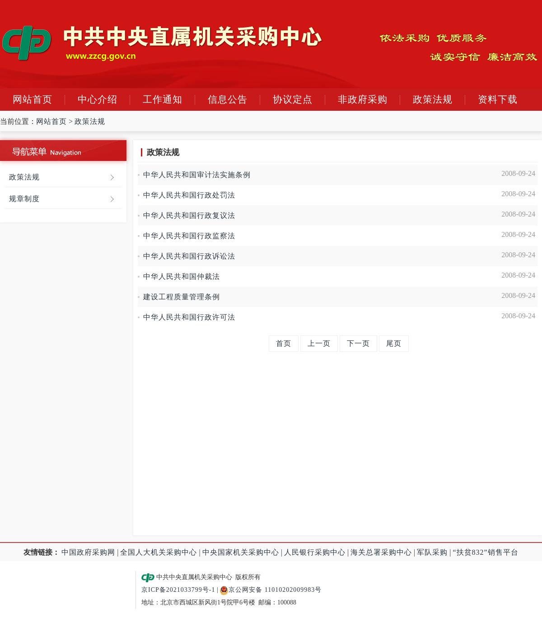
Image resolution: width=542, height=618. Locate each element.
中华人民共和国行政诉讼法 (189, 256)
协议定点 (293, 99)
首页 (283, 343)
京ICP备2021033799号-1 (178, 589)
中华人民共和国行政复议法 (189, 215)
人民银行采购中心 (315, 552)
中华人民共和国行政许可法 (189, 317)
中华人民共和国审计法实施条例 (202, 175)
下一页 (358, 343)
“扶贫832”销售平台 (486, 552)
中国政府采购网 (88, 552)
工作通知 (162, 99)
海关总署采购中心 (381, 552)
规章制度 (24, 199)
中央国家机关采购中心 (240, 552)
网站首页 (32, 99)
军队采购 (432, 552)
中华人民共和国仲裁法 (181, 276)
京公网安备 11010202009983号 (271, 589)
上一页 (319, 343)
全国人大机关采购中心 (158, 552)
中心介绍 (97, 99)
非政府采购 (363, 99)
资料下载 (498, 99)
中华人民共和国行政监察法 (189, 236)
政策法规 (433, 99)
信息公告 (228, 99)
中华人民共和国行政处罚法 (189, 195)
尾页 (394, 343)
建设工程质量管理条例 (181, 297)
